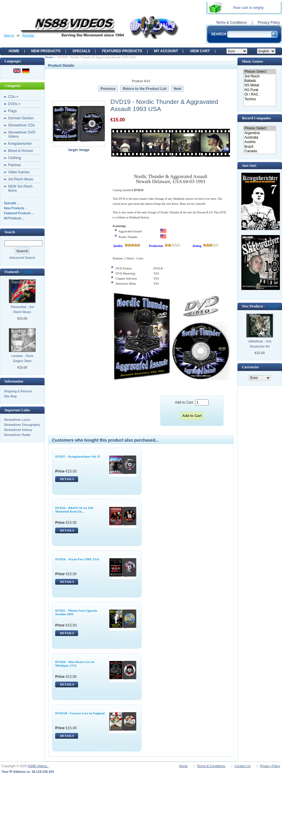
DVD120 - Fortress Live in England (79, 713)
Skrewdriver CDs (21, 125)
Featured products (122, 51)
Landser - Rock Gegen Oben (22, 358)
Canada (259, 151)
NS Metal (259, 85)
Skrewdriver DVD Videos (21, 134)
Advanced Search (22, 257)
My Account (166, 51)
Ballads (259, 81)
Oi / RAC (259, 94)
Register (28, 35)
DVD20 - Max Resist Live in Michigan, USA (74, 663)
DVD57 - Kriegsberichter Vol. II (77, 456)
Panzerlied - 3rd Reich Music (22, 309)
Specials (81, 51)
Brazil (259, 147)
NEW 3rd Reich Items (20, 188)
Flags (12, 111)
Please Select (259, 71)
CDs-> (13, 97)
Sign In (9, 35)
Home (14, 51)
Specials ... (12, 203)
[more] (27, 272)
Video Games (19, 172)
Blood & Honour (20, 151)
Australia (259, 137)
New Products (46, 51)
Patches (14, 165)
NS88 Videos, (38, 766)
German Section (21, 118)
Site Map (10, 396)
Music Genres (252, 61)
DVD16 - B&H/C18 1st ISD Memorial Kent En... (74, 509)
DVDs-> (14, 104)
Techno (259, 99)
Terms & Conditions (231, 22)
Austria (259, 142)
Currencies (250, 367)
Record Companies (256, 118)
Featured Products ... (19, 213)
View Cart (200, 51)
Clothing (14, 158)
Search (9, 232)
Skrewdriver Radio (17, 435)
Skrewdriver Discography (22, 424)
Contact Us (243, 766)
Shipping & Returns (18, 391)
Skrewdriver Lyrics (17, 419)
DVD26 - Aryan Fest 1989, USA (77, 559)
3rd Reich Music (21, 179)
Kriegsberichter (20, 144)
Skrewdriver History (18, 430)
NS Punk (259, 90)
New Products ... (16, 208)
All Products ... (14, 218)
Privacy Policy (269, 22)
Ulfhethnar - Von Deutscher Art (260, 344)
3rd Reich (259, 76)
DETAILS (67, 479)
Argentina (259, 133)
